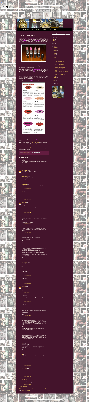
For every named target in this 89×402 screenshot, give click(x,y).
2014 (54, 39)
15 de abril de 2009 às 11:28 (26, 232)
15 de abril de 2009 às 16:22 (26, 259)
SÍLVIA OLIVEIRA (24, 170)
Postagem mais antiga (44, 388)
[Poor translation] (7, 7)
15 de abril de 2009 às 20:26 (26, 292)
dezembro (55, 47)
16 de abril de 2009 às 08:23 (26, 330)
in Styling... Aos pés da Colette (59, 61)
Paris (33, 29)
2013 (54, 40)
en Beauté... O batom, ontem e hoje (59, 67)
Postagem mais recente (23, 388)
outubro (55, 50)
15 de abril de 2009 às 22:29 (26, 301)
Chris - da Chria (24, 368)
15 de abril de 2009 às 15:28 (26, 243)
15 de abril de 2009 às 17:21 (26, 275)
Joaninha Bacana (25, 176)
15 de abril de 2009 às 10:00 (26, 223)
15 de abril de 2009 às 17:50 (26, 283)
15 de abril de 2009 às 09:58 (26, 212)
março (55, 76)
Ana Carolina (24, 247)
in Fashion (30, 153)
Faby (22, 354)
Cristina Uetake (24, 184)
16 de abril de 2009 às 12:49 (26, 365)
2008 (54, 80)
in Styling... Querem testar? (58, 70)
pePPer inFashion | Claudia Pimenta (31, 22)
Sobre (55, 29)
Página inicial (34, 388)
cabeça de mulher (25, 379)
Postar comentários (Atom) (26, 390)
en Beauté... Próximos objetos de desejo (60, 60)
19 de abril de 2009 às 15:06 (26, 384)
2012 (54, 42)
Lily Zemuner (24, 202)
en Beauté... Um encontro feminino (59, 68)
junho (55, 56)
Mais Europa (44, 29)
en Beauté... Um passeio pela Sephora (60, 74)
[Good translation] (3, 7)
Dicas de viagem (26, 29)
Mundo (50, 29)
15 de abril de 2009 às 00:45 (26, 173)
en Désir (27, 153)
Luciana (23, 334)
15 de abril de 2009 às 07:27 (26, 188)
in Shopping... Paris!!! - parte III (59, 64)
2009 (54, 46)
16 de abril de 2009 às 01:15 (26, 315)
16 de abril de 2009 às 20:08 (26, 376)
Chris (22, 191)
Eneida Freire (24, 286)
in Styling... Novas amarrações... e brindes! (61, 65)
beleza (29, 148)
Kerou (23, 215)
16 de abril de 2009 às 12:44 (26, 351)
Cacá (22, 343)
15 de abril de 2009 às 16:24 (26, 268)
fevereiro (55, 77)
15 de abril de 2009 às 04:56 (26, 181)
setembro (55, 51)
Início (19, 29)
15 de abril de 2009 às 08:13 (26, 199)
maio (55, 57)
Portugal (37, 29)
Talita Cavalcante (24, 262)
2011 (54, 43)
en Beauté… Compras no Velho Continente (61, 71)
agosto (55, 53)
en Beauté (24, 153)
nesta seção (29, 147)
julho (55, 54)
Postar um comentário (23, 386)
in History (34, 153)
